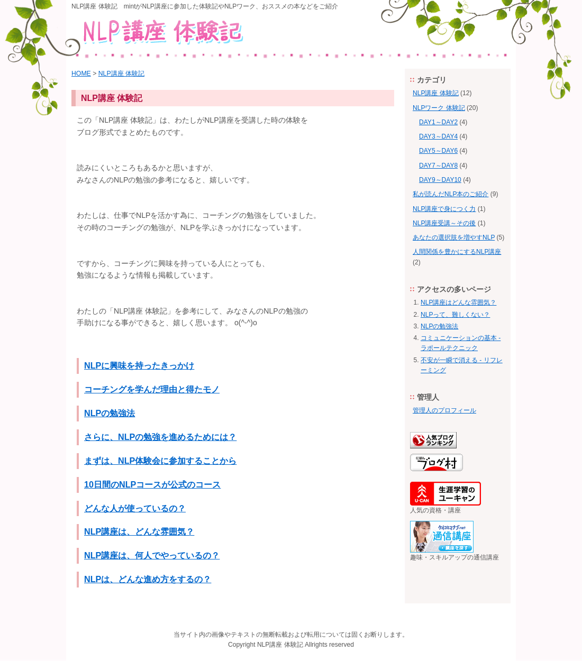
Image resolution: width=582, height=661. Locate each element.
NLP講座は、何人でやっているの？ (152, 555)
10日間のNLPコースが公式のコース (152, 484)
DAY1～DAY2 (438, 122)
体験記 (293, 644)
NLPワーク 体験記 (439, 108)
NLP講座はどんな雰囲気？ (458, 302)
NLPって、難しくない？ (455, 314)
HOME (81, 73)
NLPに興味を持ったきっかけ (139, 365)
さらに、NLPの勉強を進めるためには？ (160, 437)
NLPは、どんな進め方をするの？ (147, 579)
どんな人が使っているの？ (135, 508)
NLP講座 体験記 (121, 73)
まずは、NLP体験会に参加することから (160, 460)
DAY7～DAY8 (438, 165)
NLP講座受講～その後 (444, 223)
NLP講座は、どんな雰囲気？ (139, 531)
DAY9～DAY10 (440, 179)
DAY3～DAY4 (438, 136)
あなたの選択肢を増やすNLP (454, 237)
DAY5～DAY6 (438, 150)
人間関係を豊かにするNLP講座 (457, 251)
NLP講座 (269, 644)
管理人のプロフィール (444, 410)
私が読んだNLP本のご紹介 (450, 194)
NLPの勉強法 (109, 413)
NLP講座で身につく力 (444, 209)
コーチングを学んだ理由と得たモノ (152, 389)
